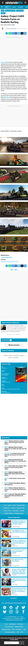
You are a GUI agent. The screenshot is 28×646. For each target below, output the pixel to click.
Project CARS (20, 10)
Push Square (12, 624)
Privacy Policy (20, 508)
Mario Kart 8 (6, 97)
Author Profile (11, 334)
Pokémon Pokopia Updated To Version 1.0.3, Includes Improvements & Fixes (15, 489)
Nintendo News (6, 629)
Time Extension (9, 626)
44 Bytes (17, 618)
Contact (13, 508)
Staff (14, 505)
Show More (14, 598)
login (21, 355)
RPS (22, 632)
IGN (13, 629)
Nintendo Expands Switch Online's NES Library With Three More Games (14, 473)
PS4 (2, 375)
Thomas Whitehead (11, 28)
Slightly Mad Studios (5, 382)
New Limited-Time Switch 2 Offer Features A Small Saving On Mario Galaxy (15, 467)
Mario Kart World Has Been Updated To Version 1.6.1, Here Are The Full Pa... (15, 461)
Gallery (3, 13)
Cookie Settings (9, 513)
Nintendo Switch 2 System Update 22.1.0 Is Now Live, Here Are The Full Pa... (15, 448)
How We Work (21, 505)
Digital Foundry (19, 626)
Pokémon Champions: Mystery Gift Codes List (14, 483)
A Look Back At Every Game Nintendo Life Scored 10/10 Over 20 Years (14, 455)
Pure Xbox (20, 624)
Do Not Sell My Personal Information (14, 620)
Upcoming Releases (10, 10)
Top (4, 505)
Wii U (2, 10)
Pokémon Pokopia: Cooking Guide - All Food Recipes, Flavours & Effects (14, 442)
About (9, 505)
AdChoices (22, 618)
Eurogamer (19, 629)
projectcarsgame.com (6, 392)
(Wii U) (6, 257)
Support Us (7, 508)
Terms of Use (7, 510)
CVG (18, 632)
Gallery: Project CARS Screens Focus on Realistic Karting (12, 19)
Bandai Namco (4, 378)
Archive (22, 510)
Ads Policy (15, 510)
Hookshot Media (12, 617)
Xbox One (6, 375)
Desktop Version (19, 513)
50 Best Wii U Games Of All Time (9, 261)
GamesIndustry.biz (10, 632)
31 (17, 270)
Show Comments (14, 345)
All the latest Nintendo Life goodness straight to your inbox (14, 638)
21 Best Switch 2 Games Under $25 (14, 479)
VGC (24, 629)
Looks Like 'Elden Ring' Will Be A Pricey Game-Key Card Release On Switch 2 (15, 495)
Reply (18, 334)
